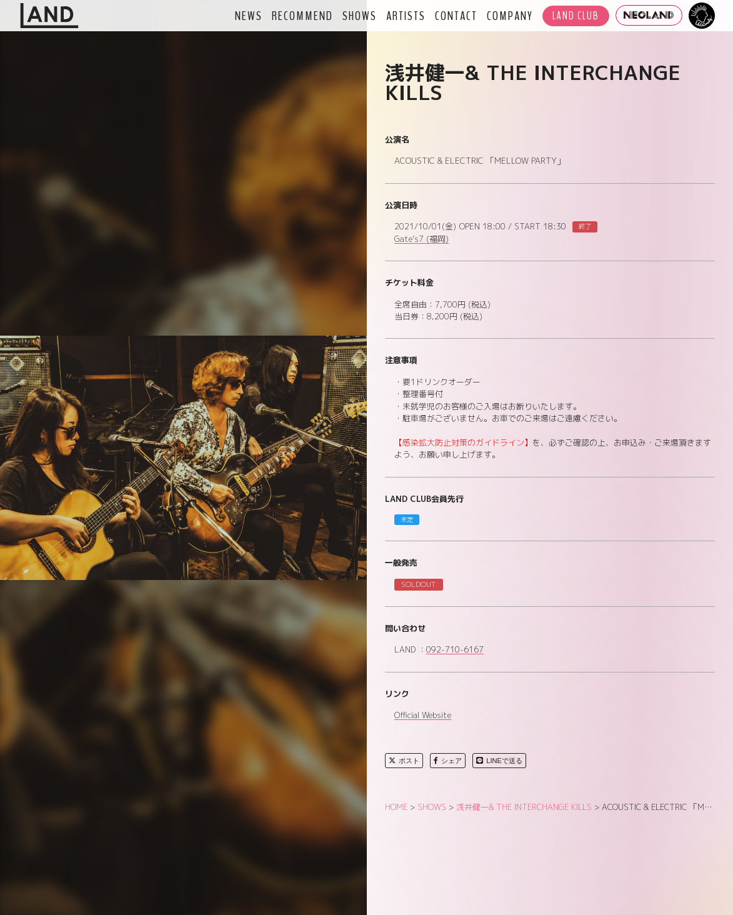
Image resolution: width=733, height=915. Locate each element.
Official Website (422, 715)
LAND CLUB (575, 16)
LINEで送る (499, 760)
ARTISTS (406, 15)
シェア (448, 760)
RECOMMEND (302, 15)
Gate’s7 (421, 239)
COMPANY (510, 15)
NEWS (248, 15)
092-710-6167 (455, 650)
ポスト (404, 760)
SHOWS (359, 15)
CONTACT (456, 15)
